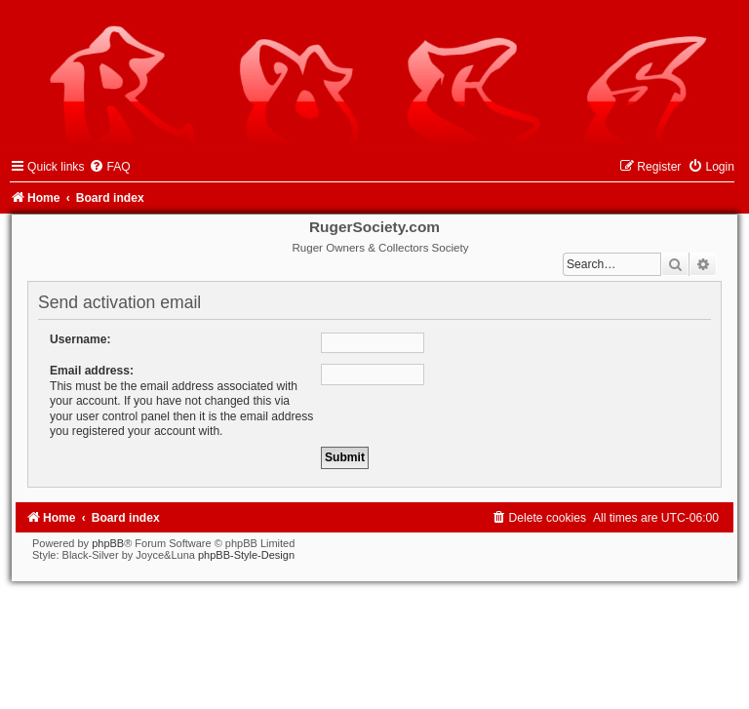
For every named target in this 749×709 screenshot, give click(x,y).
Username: (80, 339)
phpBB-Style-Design (246, 555)
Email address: (92, 370)
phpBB (108, 543)
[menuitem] (109, 167)
